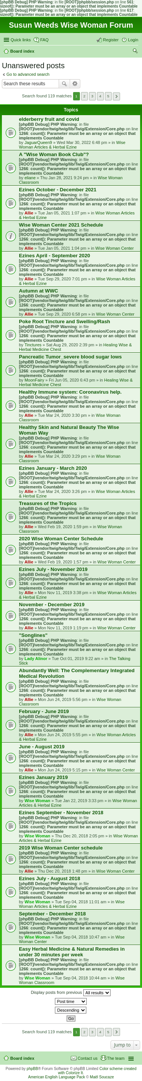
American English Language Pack (56, 1077)
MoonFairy (34, 380)
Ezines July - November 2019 (53, 569)
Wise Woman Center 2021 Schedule (61, 225)
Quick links (21, 40)
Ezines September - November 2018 (61, 812)
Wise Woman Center (114, 248)
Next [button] (116, 96)
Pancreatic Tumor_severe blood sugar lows (70, 357)
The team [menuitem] (116, 1058)
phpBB (32, 1069)
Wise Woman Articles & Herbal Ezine (72, 144)
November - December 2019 (51, 604)
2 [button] (84, 96)
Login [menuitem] (133, 40)
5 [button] (108, 96)
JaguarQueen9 (38, 142)
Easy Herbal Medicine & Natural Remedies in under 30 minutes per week (72, 951)
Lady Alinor (36, 658)
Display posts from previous (70, 992)
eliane (30, 177)
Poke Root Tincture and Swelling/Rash (64, 321)
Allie (29, 213)
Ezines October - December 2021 (58, 189)
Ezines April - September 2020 (54, 255)
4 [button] (100, 96)
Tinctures (33, 345)
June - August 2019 (41, 746)
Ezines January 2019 (43, 777)
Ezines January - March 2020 (53, 468)
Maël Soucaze (102, 1077)
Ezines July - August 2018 (49, 878)
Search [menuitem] (135, 52)
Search (64, 83)
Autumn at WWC (38, 291)
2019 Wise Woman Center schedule (61, 848)
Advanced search (75, 83)
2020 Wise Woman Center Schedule (61, 538)
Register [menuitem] (111, 40)
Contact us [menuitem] (88, 1058)
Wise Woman (37, 800)
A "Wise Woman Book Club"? (54, 154)
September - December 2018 (52, 914)
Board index (22, 1058)
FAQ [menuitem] (44, 40)
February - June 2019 (44, 711)
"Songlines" (33, 635)
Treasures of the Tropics (47, 503)
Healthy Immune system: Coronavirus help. (70, 392)
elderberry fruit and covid (49, 119)
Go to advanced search (28, 74)
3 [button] (92, 96)
